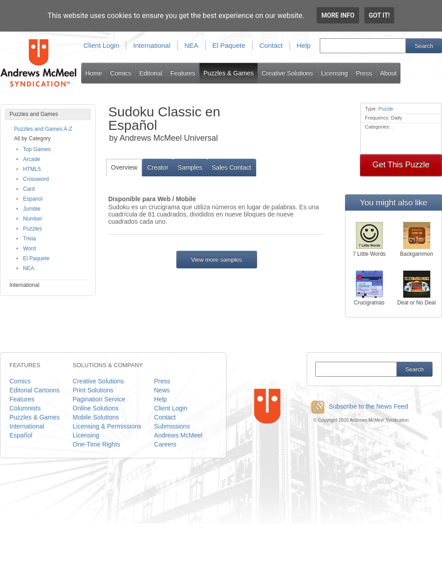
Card (29, 189)
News (162, 390)
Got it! (379, 15)
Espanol (32, 199)
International (151, 45)
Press (364, 73)
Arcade (31, 159)
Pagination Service (99, 399)
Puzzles (32, 229)
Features (182, 73)
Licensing (334, 73)
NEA (191, 45)
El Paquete (228, 45)
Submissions (172, 426)
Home (93, 73)
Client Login (101, 45)
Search (423, 45)
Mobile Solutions (96, 417)
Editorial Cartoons (34, 390)
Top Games (37, 149)
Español (20, 435)
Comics (120, 73)
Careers (165, 444)
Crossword (36, 179)
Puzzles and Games (33, 114)
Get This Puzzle (401, 164)
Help (304, 45)
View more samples (216, 259)
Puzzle (385, 108)
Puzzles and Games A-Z (43, 129)
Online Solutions (96, 408)
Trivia (29, 238)
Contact (271, 45)
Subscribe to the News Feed (357, 406)
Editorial (150, 73)
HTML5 (32, 169)
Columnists (25, 408)
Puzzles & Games (228, 73)
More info (338, 15)
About (388, 73)
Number (32, 219)
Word (29, 248)
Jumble (32, 209)
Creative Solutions (287, 73)
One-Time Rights (96, 444)
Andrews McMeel (178, 435)
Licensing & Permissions (107, 426)
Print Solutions (93, 390)
